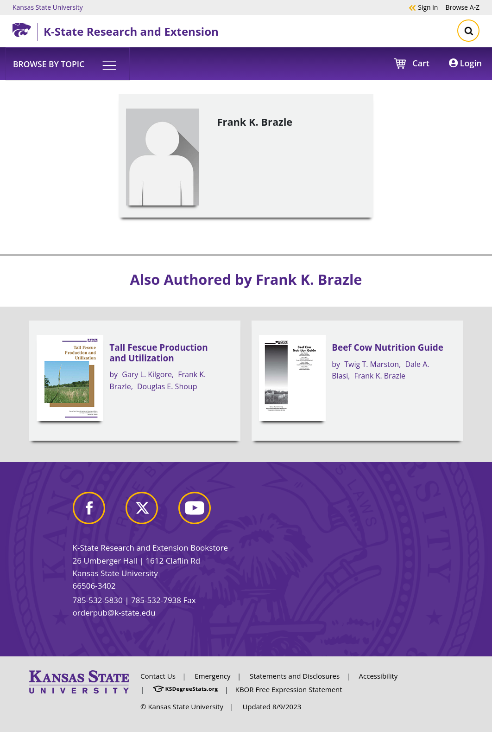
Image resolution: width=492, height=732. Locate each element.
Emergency (212, 676)
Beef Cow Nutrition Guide (387, 347)
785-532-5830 (98, 600)
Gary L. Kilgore (147, 374)
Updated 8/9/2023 (271, 706)
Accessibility (378, 676)
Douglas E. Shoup (167, 386)
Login (465, 63)
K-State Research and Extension (131, 31)
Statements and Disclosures (295, 676)
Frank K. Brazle (380, 376)
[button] (68, 63)
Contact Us (158, 676)
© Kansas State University (181, 706)
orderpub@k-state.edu (114, 612)
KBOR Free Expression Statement (288, 689)
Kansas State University (48, 7)
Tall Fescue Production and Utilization (158, 352)
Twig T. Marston (371, 364)
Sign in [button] (423, 7)
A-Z (462, 7)
